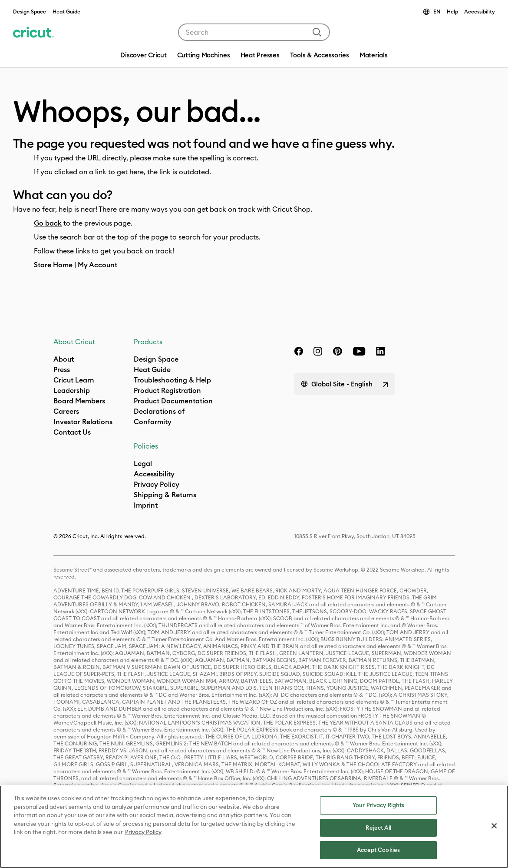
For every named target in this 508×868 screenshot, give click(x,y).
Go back (48, 223)
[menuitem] (203, 56)
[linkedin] (380, 351)
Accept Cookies (378, 849)
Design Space (29, 11)
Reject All (378, 827)
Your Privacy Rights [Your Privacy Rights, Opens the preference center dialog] (378, 804)
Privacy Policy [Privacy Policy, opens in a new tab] (143, 831)
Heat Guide (66, 11)
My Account (97, 264)
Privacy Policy (156, 484)
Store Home (53, 264)
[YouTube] (359, 351)
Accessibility (479, 11)
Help (452, 11)
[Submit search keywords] (317, 32)
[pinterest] (337, 351)
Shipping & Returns (165, 494)
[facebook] (298, 351)
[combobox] (254, 32)
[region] (254, 826)
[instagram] (317, 351)
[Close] (494, 825)
